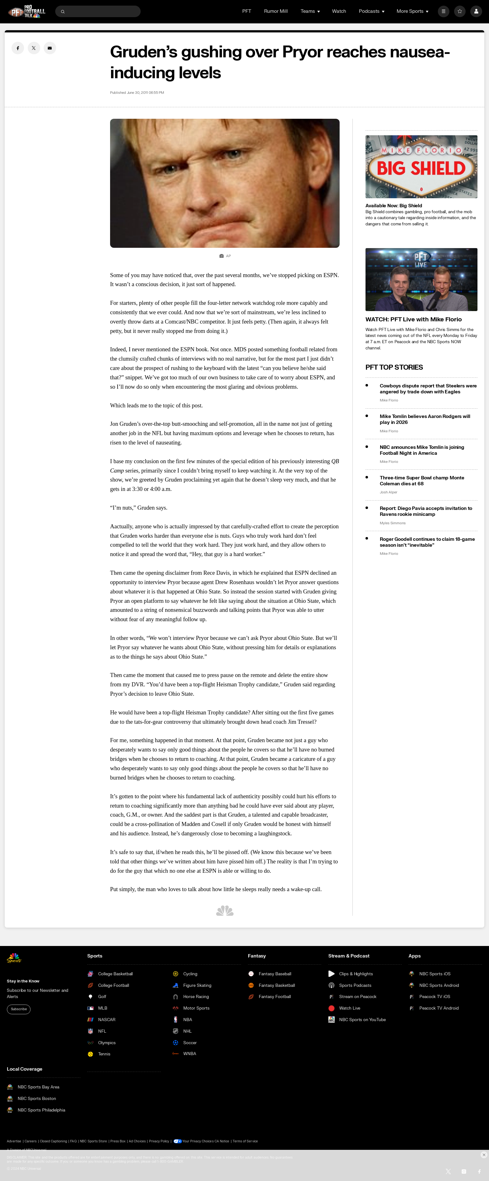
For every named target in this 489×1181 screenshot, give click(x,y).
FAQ (73, 1141)
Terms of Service (246, 1141)
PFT (246, 11)
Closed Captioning (53, 1141)
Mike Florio (389, 400)
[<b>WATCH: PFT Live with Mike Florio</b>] (421, 279)
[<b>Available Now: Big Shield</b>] (421, 166)
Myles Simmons (392, 523)
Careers (30, 1141)
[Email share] (50, 48)
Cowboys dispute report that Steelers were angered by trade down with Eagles (428, 389)
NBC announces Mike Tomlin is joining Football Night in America (422, 450)
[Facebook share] (18, 48)
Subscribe (19, 1009)
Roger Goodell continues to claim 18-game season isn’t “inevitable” (427, 542)
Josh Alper (388, 492)
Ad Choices (137, 1141)
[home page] (26, 11)
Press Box (117, 1141)
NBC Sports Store (93, 1141)
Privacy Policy (159, 1141)
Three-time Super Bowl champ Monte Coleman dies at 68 (422, 481)
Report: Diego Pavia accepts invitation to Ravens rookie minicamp (426, 511)
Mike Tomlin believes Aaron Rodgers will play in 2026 (425, 419)
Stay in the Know (23, 981)
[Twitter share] (34, 48)
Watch (339, 11)
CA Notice (222, 1141)
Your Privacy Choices (198, 1141)
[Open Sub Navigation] (319, 11)
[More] (443, 11)
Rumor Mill (276, 11)
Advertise (14, 1141)
